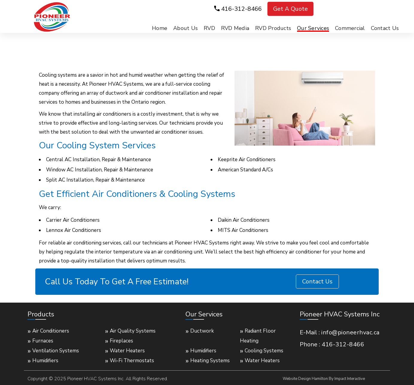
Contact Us (317, 281)
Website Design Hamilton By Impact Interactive (324, 378)
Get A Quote (290, 9)
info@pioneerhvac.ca (350, 332)
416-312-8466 (241, 9)
